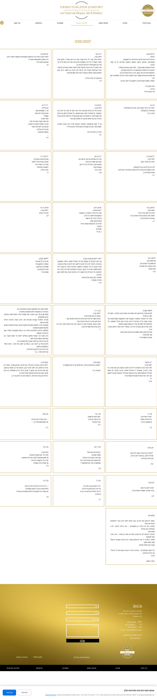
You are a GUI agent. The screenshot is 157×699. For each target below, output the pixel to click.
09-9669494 (132, 627)
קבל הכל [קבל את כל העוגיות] (9, 692)
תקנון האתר (37, 657)
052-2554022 (130, 625)
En (2, 23)
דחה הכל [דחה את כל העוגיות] (24, 692)
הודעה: (82, 630)
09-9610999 (131, 622)
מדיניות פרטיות (50, 695)
